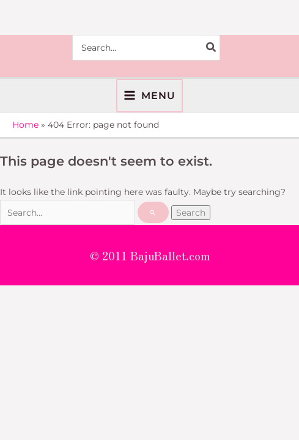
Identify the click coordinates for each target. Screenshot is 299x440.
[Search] (212, 47)
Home (25, 124)
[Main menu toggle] (149, 95)
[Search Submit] (153, 212)
